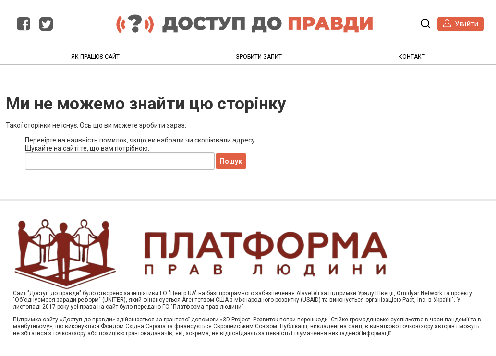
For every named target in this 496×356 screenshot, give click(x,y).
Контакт (412, 56)
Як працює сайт (95, 56)
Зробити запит (259, 56)
